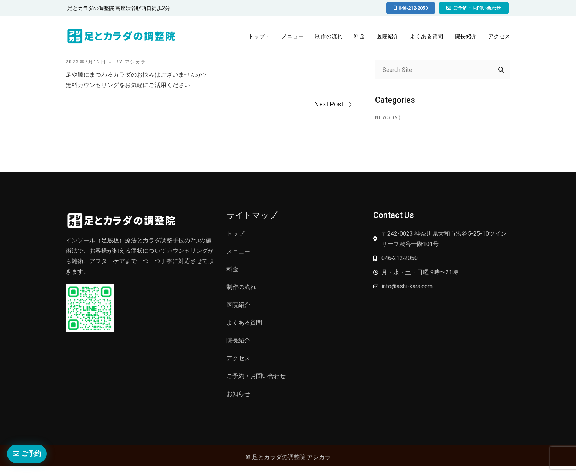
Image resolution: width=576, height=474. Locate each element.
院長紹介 (466, 38)
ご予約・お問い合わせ (256, 375)
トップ (259, 38)
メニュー (294, 38)
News (383, 117)
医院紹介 (389, 38)
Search (501, 69)
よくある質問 (428, 38)
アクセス (500, 38)
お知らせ (238, 393)
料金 (361, 38)
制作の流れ (331, 38)
